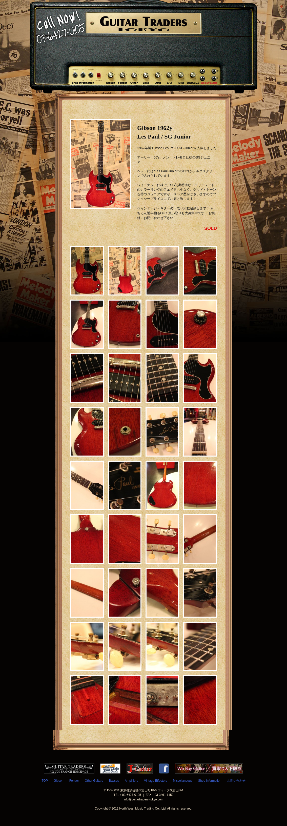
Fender (74, 780)
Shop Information (209, 780)
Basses (114, 780)
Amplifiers (131, 780)
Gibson (58, 780)
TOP (45, 780)
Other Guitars (94, 780)
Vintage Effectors (155, 780)
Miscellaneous (182, 780)
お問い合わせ (236, 780)
